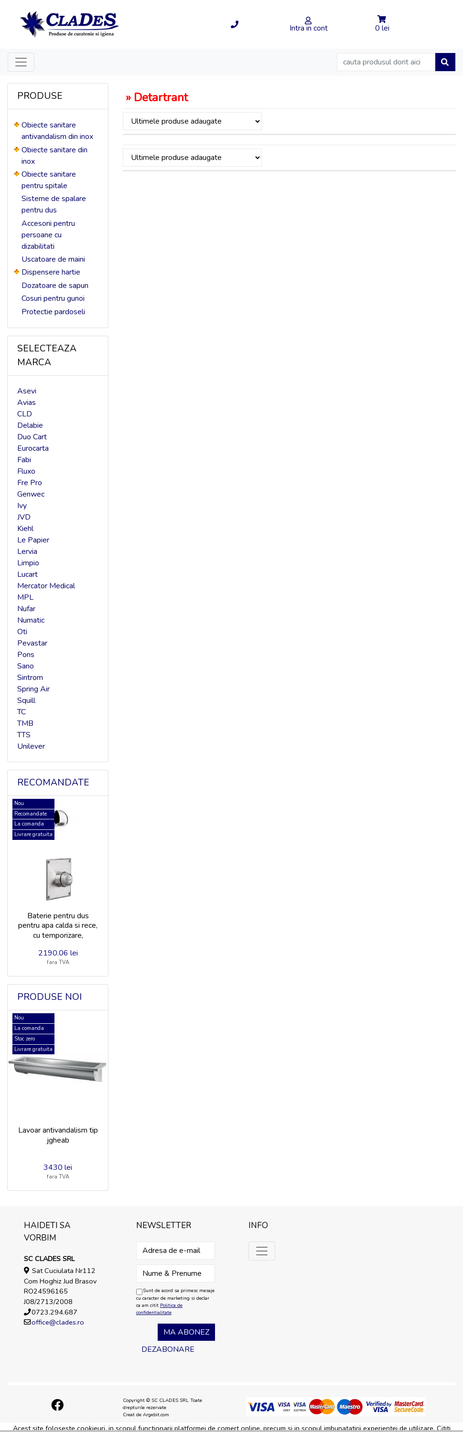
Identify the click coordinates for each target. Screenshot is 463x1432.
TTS (24, 735)
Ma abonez (186, 1332)
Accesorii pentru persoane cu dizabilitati (48, 235)
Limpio (28, 563)
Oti (22, 631)
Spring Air (33, 689)
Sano (25, 666)
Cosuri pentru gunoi (53, 298)
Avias (26, 402)
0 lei (382, 28)
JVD (24, 517)
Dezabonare (167, 1349)
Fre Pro (29, 482)
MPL (25, 597)
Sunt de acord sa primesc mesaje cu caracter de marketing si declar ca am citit (175, 1301)
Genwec (30, 494)
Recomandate (53, 782)
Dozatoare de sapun (55, 285)
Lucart (27, 574)
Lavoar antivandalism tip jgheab (58, 1135)
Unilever (31, 746)
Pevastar (32, 643)
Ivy (22, 505)
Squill (26, 700)
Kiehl (25, 528)
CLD (24, 414)
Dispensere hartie (51, 272)
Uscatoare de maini (53, 259)
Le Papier (33, 540)
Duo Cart (32, 437)
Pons (25, 654)
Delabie (30, 425)
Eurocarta (33, 448)
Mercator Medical (46, 586)
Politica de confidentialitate (159, 1309)
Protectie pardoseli (53, 312)
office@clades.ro (58, 1322)
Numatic (30, 620)
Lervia (27, 551)
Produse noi (49, 997)
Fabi (24, 460)
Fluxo (26, 471)
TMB (25, 723)
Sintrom (30, 677)
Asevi (26, 391)
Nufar (26, 609)
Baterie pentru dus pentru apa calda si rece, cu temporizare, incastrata (57, 931)
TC (21, 712)
